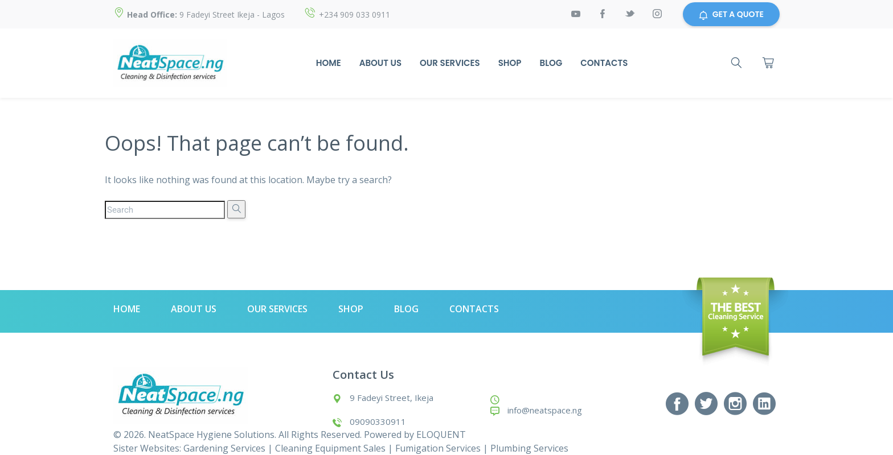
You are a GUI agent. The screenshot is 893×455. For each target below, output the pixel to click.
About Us (380, 63)
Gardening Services (224, 448)
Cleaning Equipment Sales (330, 448)
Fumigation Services (438, 448)
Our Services (450, 63)
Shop (510, 63)
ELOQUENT (441, 434)
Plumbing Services (529, 448)
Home (328, 63)
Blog (551, 63)
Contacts (604, 63)
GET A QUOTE (731, 14)
